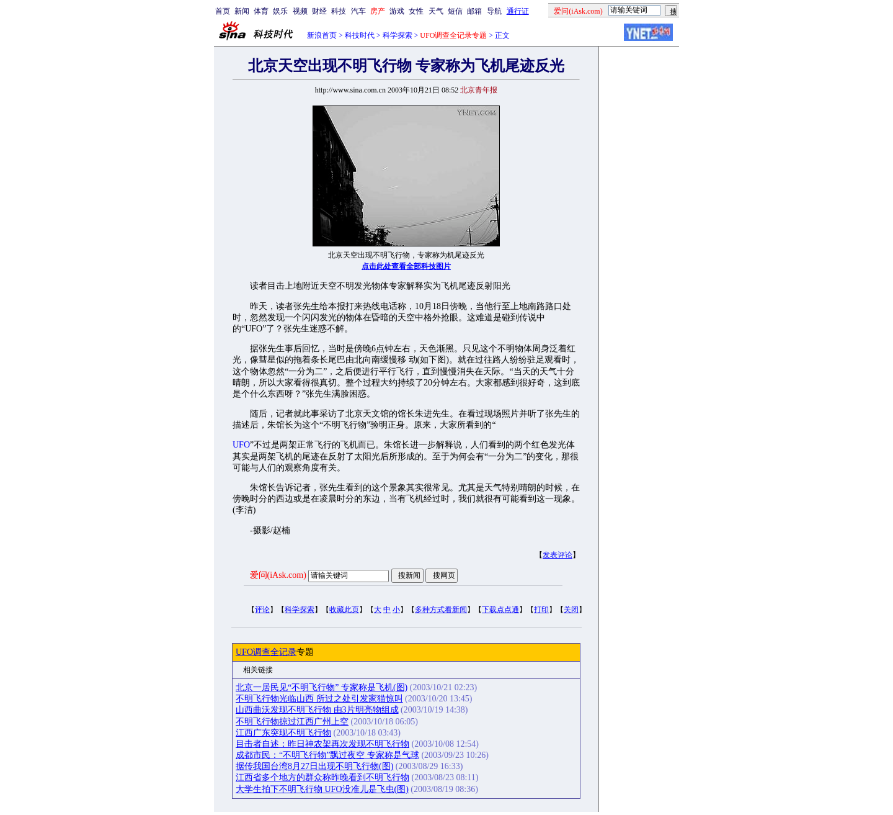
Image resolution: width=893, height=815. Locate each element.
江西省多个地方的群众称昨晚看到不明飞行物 (322, 777)
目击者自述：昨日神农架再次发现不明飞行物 (322, 744)
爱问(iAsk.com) (278, 575)
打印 (541, 609)
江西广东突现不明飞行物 (283, 732)
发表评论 (557, 555)
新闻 (241, 11)
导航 (494, 11)
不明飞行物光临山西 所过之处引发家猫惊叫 (319, 698)
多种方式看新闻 (441, 609)
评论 (262, 609)
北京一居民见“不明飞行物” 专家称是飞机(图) (321, 687)
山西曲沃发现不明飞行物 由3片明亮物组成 (317, 709)
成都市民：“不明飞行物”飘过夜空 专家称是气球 (327, 755)
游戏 (396, 11)
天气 (436, 11)
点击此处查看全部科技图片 (406, 266)
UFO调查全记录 (266, 652)
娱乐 (280, 11)
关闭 (571, 609)
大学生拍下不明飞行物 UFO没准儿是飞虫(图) (322, 789)
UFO (241, 444)
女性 (416, 11)
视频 (300, 11)
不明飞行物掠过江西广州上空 (292, 721)
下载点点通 (500, 609)
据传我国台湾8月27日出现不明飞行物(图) (314, 766)
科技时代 (360, 35)
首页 (222, 11)
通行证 (518, 11)
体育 (261, 11)
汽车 (358, 11)
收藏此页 (344, 609)
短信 (455, 11)
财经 (319, 11)
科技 (338, 11)
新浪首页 (322, 35)
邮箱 (474, 11)
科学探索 (397, 35)
